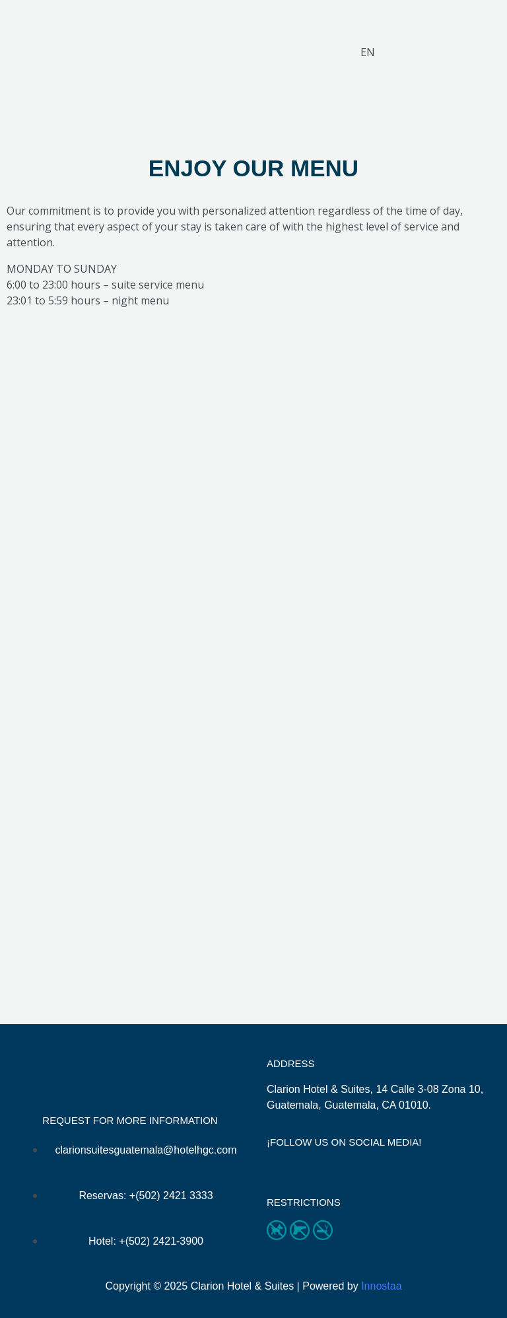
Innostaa (381, 1286)
